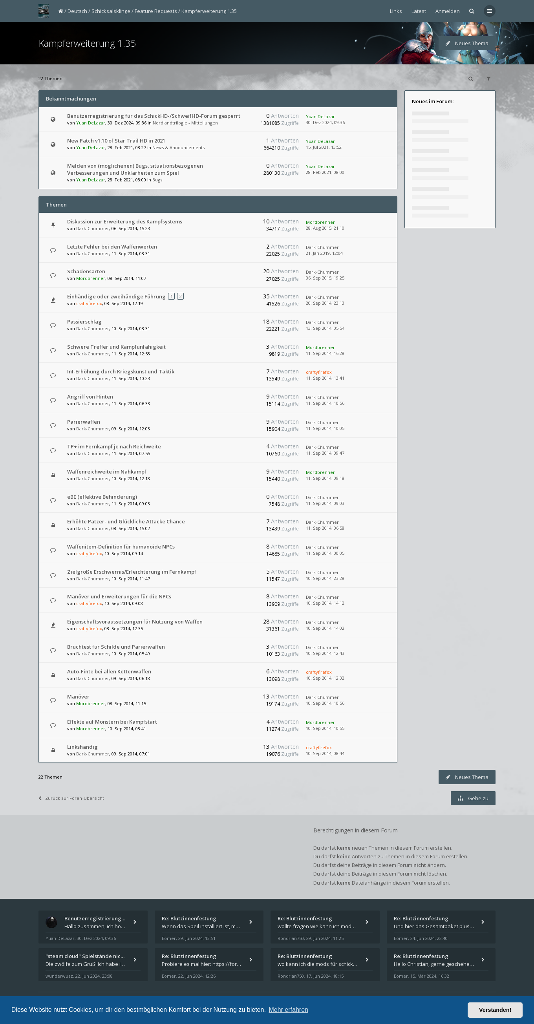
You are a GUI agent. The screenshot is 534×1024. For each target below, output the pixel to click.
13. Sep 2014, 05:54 (325, 328)
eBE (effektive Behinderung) (102, 496)
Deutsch (77, 11)
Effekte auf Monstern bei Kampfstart (112, 721)
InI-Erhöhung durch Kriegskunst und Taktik (120, 371)
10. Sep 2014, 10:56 (325, 703)
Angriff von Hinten (90, 396)
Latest (418, 11)
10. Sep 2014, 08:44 (325, 753)
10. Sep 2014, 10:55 (325, 728)
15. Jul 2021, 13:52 (324, 147)
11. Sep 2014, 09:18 (325, 478)
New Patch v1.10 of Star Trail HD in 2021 (116, 140)
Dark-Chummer (92, 228)
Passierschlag (84, 321)
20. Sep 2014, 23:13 (325, 303)
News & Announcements (178, 147)
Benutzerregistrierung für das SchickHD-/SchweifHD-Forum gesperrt (153, 115)
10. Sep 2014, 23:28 (325, 578)
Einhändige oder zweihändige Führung (116, 296)
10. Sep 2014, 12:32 (325, 678)
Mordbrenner (320, 222)
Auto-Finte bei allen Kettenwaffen (109, 671)
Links (396, 11)
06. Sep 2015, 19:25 (325, 278)
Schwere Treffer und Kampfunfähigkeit (116, 346)
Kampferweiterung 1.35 (209, 11)
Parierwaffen (83, 421)
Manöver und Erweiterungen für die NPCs (119, 596)
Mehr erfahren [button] (288, 1009)
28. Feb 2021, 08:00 (325, 172)
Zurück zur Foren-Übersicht (71, 798)
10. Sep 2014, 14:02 (325, 628)
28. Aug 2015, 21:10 (325, 228)
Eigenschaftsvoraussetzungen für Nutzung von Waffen (135, 621)
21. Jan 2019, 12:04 (324, 253)
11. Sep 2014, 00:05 (325, 553)
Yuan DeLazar (90, 123)
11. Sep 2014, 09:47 (325, 453)
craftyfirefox (89, 303)
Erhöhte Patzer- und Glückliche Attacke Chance (126, 521)
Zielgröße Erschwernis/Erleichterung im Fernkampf (131, 571)
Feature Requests (156, 11)
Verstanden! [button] (495, 1010)
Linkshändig (82, 746)
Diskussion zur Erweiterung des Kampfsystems (124, 221)
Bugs (157, 180)
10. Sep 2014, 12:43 (325, 653)
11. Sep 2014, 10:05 (325, 428)
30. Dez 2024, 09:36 (325, 122)
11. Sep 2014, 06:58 (325, 528)
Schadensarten (86, 271)
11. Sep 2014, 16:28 (325, 353)
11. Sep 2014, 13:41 (325, 378)
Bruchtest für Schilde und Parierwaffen (116, 646)
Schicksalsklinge (110, 11)
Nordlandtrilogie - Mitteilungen (185, 123)
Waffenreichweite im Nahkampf (106, 471)
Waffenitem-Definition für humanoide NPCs (121, 546)
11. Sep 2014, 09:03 (325, 503)
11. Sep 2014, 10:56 (325, 403)
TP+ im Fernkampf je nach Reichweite (114, 446)
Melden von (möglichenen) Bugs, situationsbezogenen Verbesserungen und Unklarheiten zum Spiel (135, 169)
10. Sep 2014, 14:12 (325, 603)
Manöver (78, 696)
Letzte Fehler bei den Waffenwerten (112, 246)
